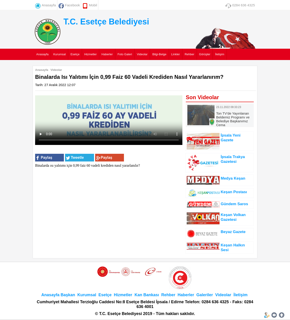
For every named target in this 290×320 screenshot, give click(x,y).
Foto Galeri (125, 54)
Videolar (142, 54)
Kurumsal (59, 54)
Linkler (175, 54)
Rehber (189, 54)
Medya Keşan (233, 178)
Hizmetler (90, 54)
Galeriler (204, 295)
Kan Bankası (147, 295)
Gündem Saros (234, 204)
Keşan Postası (234, 192)
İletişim (219, 54)
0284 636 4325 (243, 5)
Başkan (67, 295)
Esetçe (75, 54)
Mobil (93, 5)
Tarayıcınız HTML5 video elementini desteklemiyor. (108, 120)
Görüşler (204, 54)
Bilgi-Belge (159, 54)
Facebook (72, 5)
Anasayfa (49, 5)
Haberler (107, 54)
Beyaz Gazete (233, 232)
